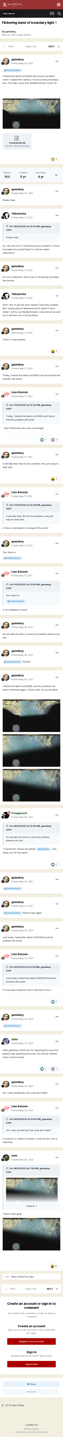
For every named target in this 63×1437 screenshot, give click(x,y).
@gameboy (43, 849)
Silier (13, 1276)
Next (52, 46)
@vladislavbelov (12, 70)
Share (31, 1384)
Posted (22, 63)
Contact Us (32, 1424)
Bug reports (25, 34)
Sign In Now (32, 1364)
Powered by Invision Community (32, 1432)
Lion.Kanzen (19, 392)
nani (14, 1155)
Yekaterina (18, 213)
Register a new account (31, 1341)
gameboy (10, 31)
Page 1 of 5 (31, 46)
